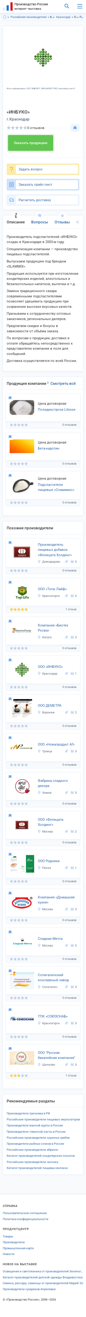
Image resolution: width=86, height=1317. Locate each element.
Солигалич (47, 987)
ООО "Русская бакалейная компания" (56, 1055)
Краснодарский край (52, 17)
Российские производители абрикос (32, 1149)
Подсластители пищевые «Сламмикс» (56, 487)
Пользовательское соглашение (25, 1213)
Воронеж (46, 712)
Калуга (45, 637)
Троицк (45, 751)
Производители (14, 1242)
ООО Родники (49, 861)
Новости (8, 1254)
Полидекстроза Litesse (56, 409)
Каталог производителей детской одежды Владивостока (43, 1277)
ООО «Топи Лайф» (52, 589)
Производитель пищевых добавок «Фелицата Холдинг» (55, 550)
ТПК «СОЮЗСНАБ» (53, 1016)
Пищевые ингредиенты (82, 17)
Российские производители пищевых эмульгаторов (43, 1119)
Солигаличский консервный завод (53, 977)
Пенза (44, 868)
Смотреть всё (63, 383)
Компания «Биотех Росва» (53, 628)
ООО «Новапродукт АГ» (56, 744)
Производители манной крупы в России (35, 1125)
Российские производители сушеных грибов (38, 1137)
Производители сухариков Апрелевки (29, 1289)
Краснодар (63, 17)
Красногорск (49, 596)
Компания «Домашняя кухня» (56, 900)
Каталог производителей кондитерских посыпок (41, 1155)
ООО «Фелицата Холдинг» (50, 822)
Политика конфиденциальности (25, 1219)
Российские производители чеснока (32, 1162)
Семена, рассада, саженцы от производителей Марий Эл (43, 1283)
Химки (45, 792)
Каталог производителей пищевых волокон (37, 1168)
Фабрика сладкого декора (53, 783)
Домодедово (49, 561)
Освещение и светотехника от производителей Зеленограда (43, 1271)
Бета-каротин (48, 448)
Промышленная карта (18, 1248)
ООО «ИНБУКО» (50, 667)
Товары (8, 1236)
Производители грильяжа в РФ (28, 1113)
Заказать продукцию (30, 143)
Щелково (46, 1064)
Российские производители (29, 17)
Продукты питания (76, 17)
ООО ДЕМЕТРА (49, 705)
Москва (45, 831)
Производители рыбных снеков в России (35, 1143)
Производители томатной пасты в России (36, 1131)
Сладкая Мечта (50, 939)
